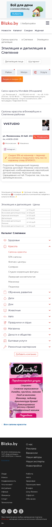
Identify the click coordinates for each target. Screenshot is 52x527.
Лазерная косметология (21, 276)
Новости (6, 30)
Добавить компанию (26, 354)
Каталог (17, 30)
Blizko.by (5, 519)
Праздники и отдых (17, 322)
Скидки (28, 30)
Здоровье (11, 240)
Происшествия (33, 484)
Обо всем (30, 499)
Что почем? (6, 484)
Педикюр (13, 286)
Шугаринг (34, 61)
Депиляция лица (14, 61)
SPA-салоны (14, 257)
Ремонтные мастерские (19, 346)
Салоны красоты (9, 39)
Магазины (11, 328)
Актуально (6, 488)
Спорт (4, 499)
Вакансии (32, 453)
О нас (29, 444)
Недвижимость (8, 481)
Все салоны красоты (13, 424)
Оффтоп (30, 495)
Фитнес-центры (17, 262)
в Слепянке (27, 39)
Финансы (5, 495)
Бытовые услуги (15, 340)
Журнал (39, 30)
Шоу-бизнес (32, 492)
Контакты (5, 460)
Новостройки (34, 465)
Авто (8, 316)
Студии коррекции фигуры (23, 271)
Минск (4, 477)
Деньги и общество (17, 334)
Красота (10, 246)
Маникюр (13, 281)
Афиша (4, 492)
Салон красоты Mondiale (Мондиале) (21, 91)
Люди (4, 474)
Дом (8, 304)
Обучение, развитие (17, 292)
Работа (29, 474)
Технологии (6, 502)
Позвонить (42, 137)
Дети (8, 298)
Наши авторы (34, 457)
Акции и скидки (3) (12, 79)
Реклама (31, 448)
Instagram (9, 149)
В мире (29, 488)
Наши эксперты (35, 461)
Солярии (13, 267)
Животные (12, 310)
